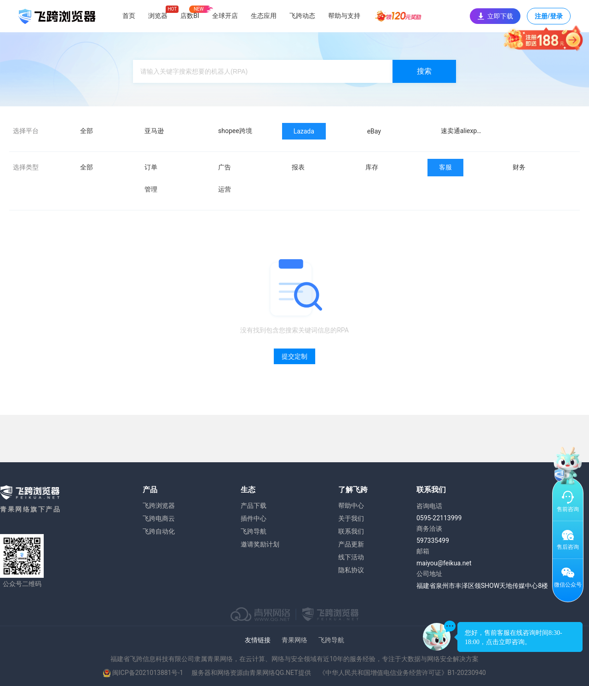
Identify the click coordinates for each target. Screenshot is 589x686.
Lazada (304, 131)
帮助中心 (351, 505)
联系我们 (351, 531)
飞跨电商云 (159, 518)
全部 (86, 130)
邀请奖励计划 (260, 544)
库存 (371, 167)
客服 (445, 167)
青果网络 (294, 640)
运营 (224, 189)
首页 (128, 15)
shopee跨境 (235, 130)
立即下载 (495, 16)
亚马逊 (154, 130)
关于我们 (351, 518)
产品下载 (253, 505)
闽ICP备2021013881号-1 (147, 672)
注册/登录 (549, 18)
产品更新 (351, 544)
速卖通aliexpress (465, 130)
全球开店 (225, 15)
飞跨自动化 (159, 531)
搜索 (424, 71)
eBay (374, 131)
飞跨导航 (253, 531)
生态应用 (264, 15)
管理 (150, 189)
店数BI (189, 15)
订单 (150, 167)
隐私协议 (351, 570)
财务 (519, 167)
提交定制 (294, 356)
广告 (224, 167)
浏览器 (157, 15)
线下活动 (351, 557)
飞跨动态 (302, 15)
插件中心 (253, 518)
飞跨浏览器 (159, 505)
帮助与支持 (344, 15)
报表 (298, 167)
